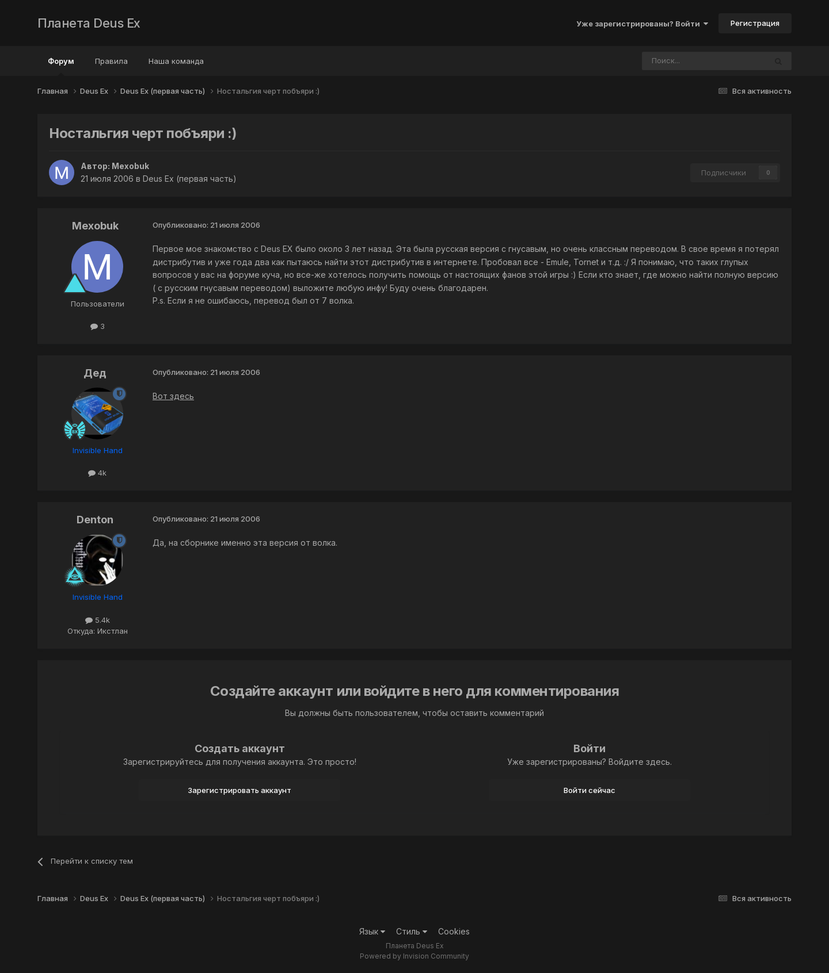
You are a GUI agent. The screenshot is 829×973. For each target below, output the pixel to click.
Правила (111, 61)
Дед (95, 373)
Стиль (411, 931)
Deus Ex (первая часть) (190, 178)
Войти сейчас (589, 790)
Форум (61, 66)
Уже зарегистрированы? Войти (642, 23)
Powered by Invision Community (414, 956)
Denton (95, 520)
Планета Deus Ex (88, 23)
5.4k (97, 620)
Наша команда (176, 61)
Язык (372, 931)
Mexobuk (130, 166)
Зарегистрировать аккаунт (239, 790)
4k (97, 472)
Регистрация (755, 23)
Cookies (454, 931)
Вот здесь (173, 396)
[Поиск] (672, 61)
